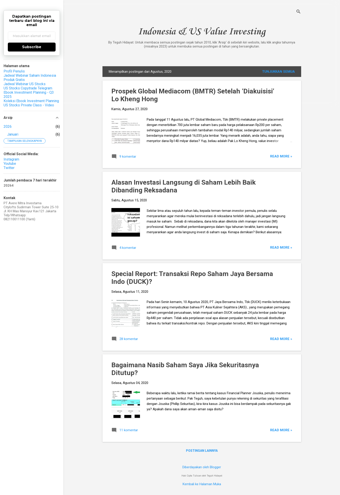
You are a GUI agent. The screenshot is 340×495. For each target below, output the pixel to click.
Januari (12, 134)
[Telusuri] (298, 12)
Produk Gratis (14, 80)
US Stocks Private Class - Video (29, 105)
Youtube (10, 163)
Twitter (9, 168)
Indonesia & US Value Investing (201, 31)
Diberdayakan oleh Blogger (201, 467)
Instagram (11, 159)
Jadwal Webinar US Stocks (25, 84)
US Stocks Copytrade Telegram (28, 88)
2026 (8, 126)
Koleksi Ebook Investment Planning (31, 101)
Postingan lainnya (202, 450)
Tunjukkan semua (278, 72)
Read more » (281, 156)
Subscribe (31, 47)
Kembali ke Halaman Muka (202, 484)
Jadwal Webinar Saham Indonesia (30, 75)
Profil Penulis (14, 71)
